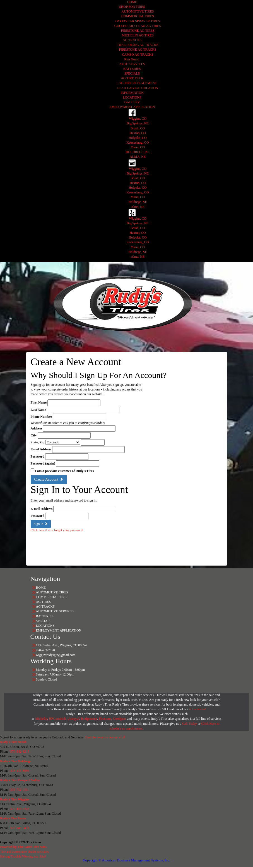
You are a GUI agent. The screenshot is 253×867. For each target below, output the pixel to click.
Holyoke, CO (138, 138)
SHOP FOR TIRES (132, 7)
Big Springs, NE (138, 123)
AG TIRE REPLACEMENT (138, 83)
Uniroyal (73, 719)
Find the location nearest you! (105, 737)
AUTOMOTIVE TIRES (138, 11)
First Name (39, 402)
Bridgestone (89, 719)
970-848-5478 (19, 828)
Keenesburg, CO (138, 142)
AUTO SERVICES (132, 64)
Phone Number (41, 417)
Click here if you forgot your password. (57, 530)
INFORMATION (132, 93)
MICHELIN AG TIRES (137, 35)
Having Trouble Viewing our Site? (23, 856)
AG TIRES (43, 602)
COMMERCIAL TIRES (137, 16)
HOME (132, 2)
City (34, 435)
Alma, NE (137, 207)
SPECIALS (132, 73)
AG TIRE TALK (132, 78)
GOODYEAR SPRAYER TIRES (137, 21)
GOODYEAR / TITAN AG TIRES (137, 26)
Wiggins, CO (137, 119)
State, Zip (38, 442)
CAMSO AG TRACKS (137, 55)
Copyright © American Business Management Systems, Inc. (126, 860)
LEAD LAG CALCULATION (137, 88)
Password (37, 456)
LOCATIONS (132, 97)
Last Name (38, 410)
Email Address (41, 449)
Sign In (41, 524)
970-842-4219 (19, 751)
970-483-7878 (19, 809)
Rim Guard (132, 59)
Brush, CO (138, 128)
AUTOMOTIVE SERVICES (55, 611)
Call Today (190, 724)
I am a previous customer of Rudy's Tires (64, 471)
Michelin (41, 719)
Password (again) (43, 463)
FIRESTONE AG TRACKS (137, 49)
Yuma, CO (138, 147)
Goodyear (120, 719)
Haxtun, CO (138, 133)
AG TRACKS (132, 40)
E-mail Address (42, 509)
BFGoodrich (57, 719)
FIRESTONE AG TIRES (137, 31)
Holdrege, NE (137, 202)
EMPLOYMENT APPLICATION (132, 107)
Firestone (105, 719)
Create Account (48, 479)
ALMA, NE (138, 157)
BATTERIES (132, 69)
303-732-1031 (19, 790)
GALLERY (132, 102)
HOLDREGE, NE (138, 152)
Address (36, 428)
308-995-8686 (19, 771)
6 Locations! (197, 709)
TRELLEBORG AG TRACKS (137, 45)
